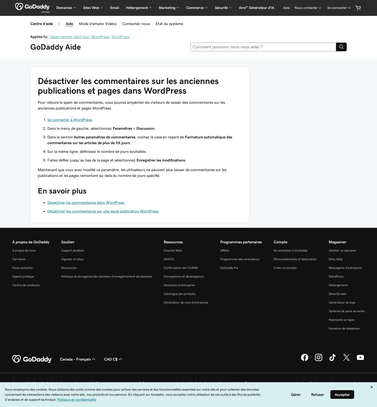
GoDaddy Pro (229, 267)
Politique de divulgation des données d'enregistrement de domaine (106, 276)
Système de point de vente (347, 311)
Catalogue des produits (179, 293)
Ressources (69, 267)
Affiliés (224, 250)
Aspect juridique (23, 276)
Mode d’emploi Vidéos (98, 24)
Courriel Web (173, 250)
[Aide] (286, 7)
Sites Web (335, 259)
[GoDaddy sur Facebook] (304, 360)
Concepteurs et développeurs (184, 276)
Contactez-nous (136, 24)
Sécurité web (337, 293)
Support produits (72, 250)
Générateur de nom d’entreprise (186, 302)
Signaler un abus (72, 259)
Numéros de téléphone (344, 328)
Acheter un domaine (342, 250)
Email (114, 7)
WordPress (120, 37)
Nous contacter (22, 267)
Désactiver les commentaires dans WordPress (85, 202)
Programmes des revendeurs (239, 259)
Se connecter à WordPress (69, 120)
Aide (69, 24)
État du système (169, 24)
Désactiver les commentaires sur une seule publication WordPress (102, 211)
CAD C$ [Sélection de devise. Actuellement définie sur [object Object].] (113, 359)
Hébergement (338, 285)
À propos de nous (24, 250)
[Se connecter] (339, 7)
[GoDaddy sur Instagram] (318, 360)
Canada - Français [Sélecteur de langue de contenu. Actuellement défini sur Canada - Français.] (78, 359)
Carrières (18, 259)
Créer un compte (285, 267)
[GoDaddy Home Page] (32, 359)
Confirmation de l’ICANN (181, 267)
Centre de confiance (26, 285)
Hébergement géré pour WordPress (79, 37)
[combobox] (263, 47)
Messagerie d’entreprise (345, 267)
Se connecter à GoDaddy (290, 250)
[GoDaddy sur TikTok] (332, 360)
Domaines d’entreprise (179, 285)
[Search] (341, 47)
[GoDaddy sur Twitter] (346, 360)
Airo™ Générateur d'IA (256, 7)
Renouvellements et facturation (295, 259)
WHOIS (169, 259)
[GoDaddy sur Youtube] (360, 360)
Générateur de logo (342, 302)
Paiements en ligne (341, 319)
